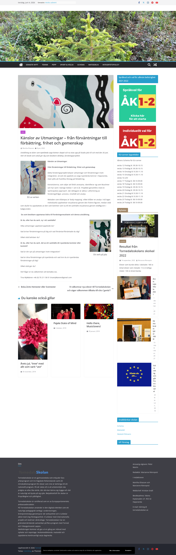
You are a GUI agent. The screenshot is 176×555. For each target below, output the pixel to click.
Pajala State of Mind (65, 323)
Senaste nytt (32, 65)
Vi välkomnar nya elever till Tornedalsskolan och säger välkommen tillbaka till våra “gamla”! (90, 288)
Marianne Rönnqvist (145, 260)
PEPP (54, 65)
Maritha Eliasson (28, 148)
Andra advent (50, 2)
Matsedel (121, 430)
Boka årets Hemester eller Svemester (37, 286)
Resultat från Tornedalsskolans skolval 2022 (136, 250)
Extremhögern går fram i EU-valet (154, 378)
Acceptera (128, 550)
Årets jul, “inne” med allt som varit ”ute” (32, 365)
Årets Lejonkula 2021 (154, 287)
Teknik (45, 65)
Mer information (114, 550)
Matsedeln (93, 65)
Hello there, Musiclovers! (94, 324)
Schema (80, 65)
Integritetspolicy (111, 65)
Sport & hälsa (66, 65)
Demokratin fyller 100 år (154, 330)
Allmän (122, 241)
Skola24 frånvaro (124, 434)
